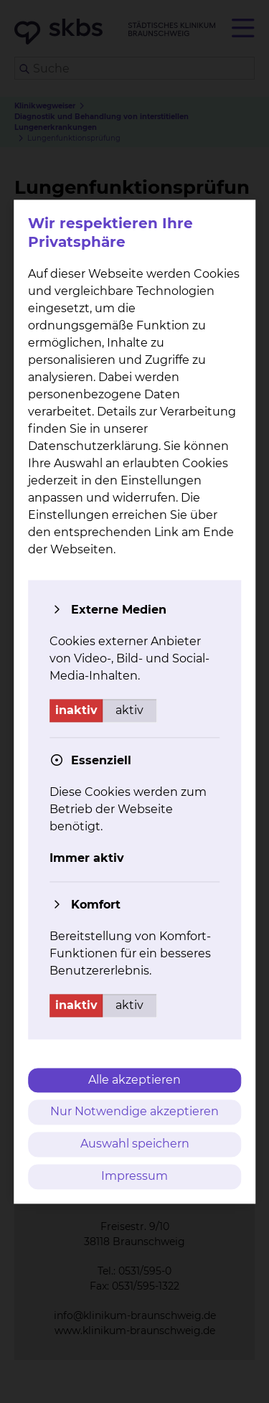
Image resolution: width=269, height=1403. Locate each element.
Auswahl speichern (134, 1144)
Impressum (134, 1176)
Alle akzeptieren (134, 1080)
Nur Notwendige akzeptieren (134, 1112)
